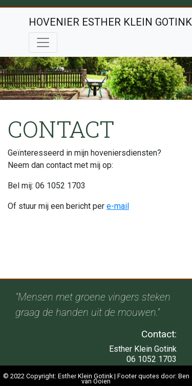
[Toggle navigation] (43, 42)
